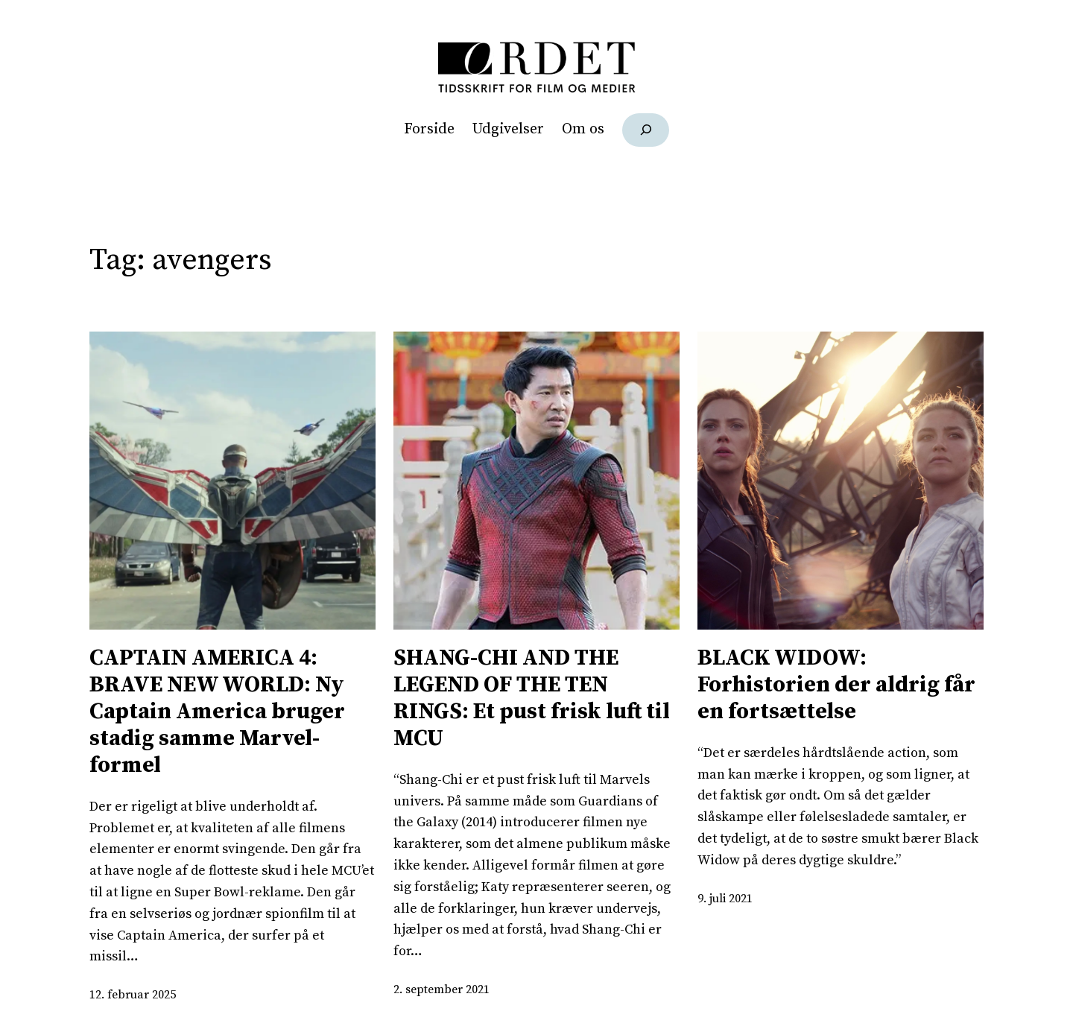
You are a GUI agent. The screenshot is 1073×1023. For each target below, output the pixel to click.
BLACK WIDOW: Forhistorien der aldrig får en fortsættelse (836, 684)
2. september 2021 (441, 989)
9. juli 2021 (725, 898)
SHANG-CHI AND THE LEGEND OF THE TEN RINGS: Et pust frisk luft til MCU (531, 698)
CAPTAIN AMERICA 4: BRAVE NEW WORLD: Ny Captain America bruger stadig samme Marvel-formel (217, 711)
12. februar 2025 (132, 994)
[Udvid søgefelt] (645, 130)
